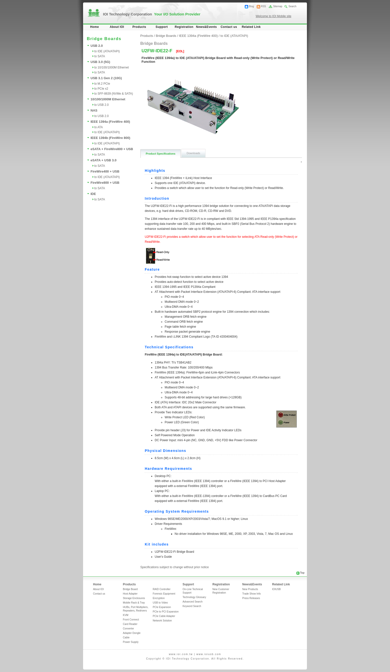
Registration (184, 27)
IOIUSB (276, 589)
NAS (94, 110)
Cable (126, 637)
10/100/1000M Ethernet (108, 99)
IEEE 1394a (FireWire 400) (110, 121)
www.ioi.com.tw (181, 654)
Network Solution (162, 620)
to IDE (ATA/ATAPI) (107, 51)
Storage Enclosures (134, 598)
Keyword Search (192, 606)
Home (94, 27)
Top (302, 572)
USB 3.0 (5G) (100, 62)
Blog (251, 6)
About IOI (117, 27)
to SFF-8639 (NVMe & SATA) (113, 93)
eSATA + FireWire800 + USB (112, 149)
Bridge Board (130, 589)
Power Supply (131, 642)
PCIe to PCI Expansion (166, 611)
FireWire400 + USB (105, 171)
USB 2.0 (97, 46)
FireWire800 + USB (105, 182)
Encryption (159, 598)
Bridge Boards (166, 36)
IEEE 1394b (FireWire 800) (110, 138)
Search (292, 6)
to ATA (98, 127)
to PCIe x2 (101, 88)
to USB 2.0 (101, 105)
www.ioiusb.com (208, 654)
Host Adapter (130, 593)
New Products (250, 589)
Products (139, 27)
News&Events (206, 27)
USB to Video (160, 602)
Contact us (229, 27)
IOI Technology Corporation (151, 14)
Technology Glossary (194, 597)
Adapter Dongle (132, 633)
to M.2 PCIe (102, 83)
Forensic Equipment (164, 593)
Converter (128, 628)
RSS (263, 6)
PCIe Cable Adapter (164, 616)
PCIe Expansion (162, 607)
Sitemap (277, 6)
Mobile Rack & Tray (134, 602)
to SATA (99, 56)
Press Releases (251, 598)
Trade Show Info (251, 593)
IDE (93, 194)
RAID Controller (161, 589)
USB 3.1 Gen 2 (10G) (106, 78)
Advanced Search (192, 601)
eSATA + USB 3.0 (103, 160)
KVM (125, 615)
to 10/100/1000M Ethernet (111, 67)
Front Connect (131, 619)
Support (162, 27)
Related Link (251, 27)
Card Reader (130, 624)
